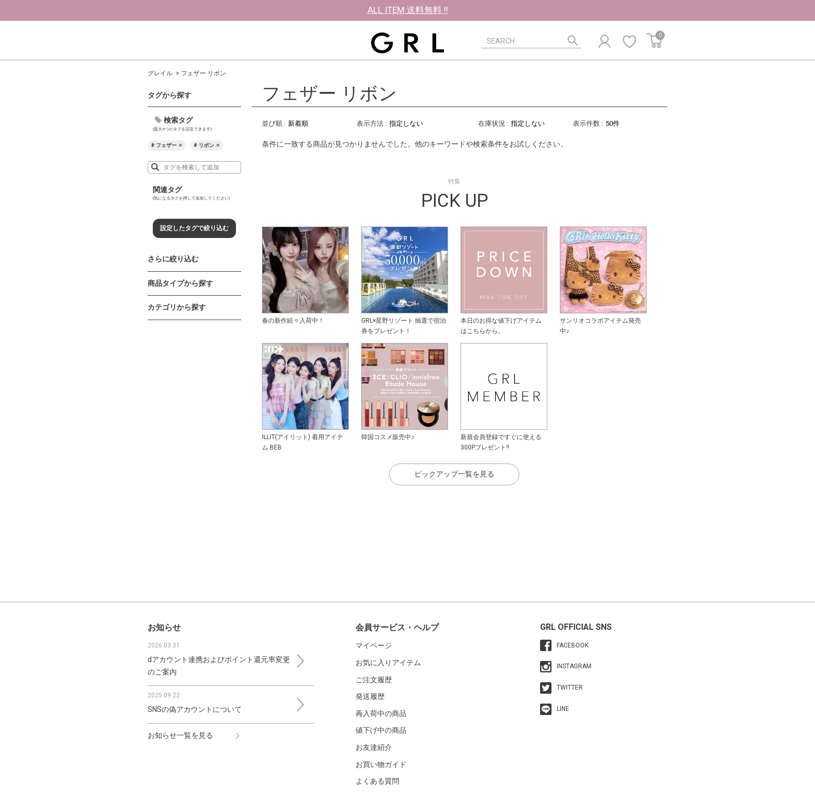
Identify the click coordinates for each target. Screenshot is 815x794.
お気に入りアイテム (388, 662)
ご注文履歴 (374, 680)
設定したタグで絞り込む (194, 228)
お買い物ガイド (381, 764)
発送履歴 (370, 696)
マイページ (374, 645)
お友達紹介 (374, 747)
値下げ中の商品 (381, 730)
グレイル (160, 73)
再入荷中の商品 (381, 713)
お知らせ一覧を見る (180, 735)
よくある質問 (377, 781)
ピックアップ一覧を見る (454, 474)
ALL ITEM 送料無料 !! (407, 10)
